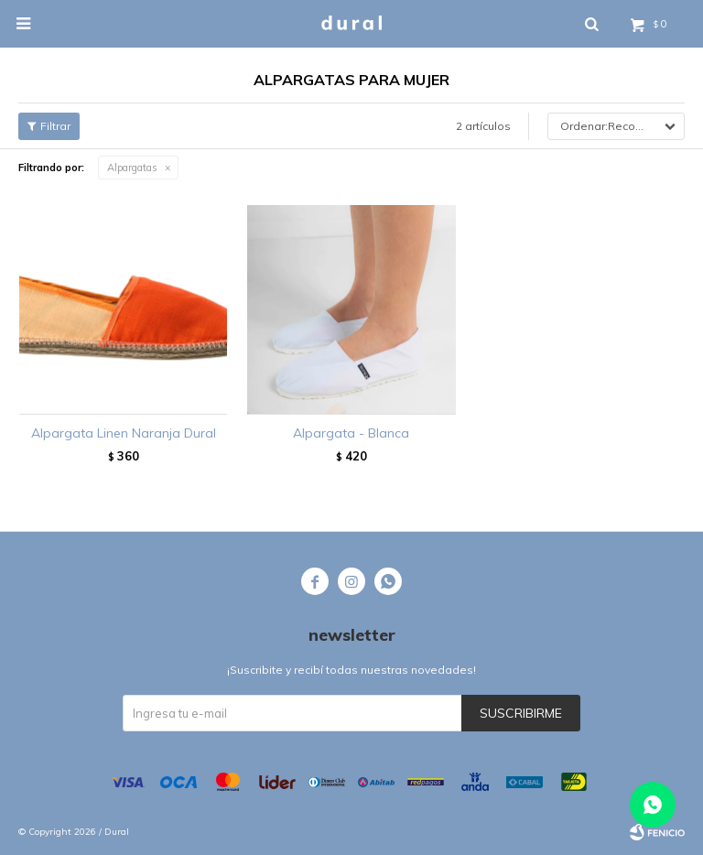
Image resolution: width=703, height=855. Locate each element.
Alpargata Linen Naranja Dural (123, 433)
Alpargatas (132, 167)
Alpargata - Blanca (351, 433)
